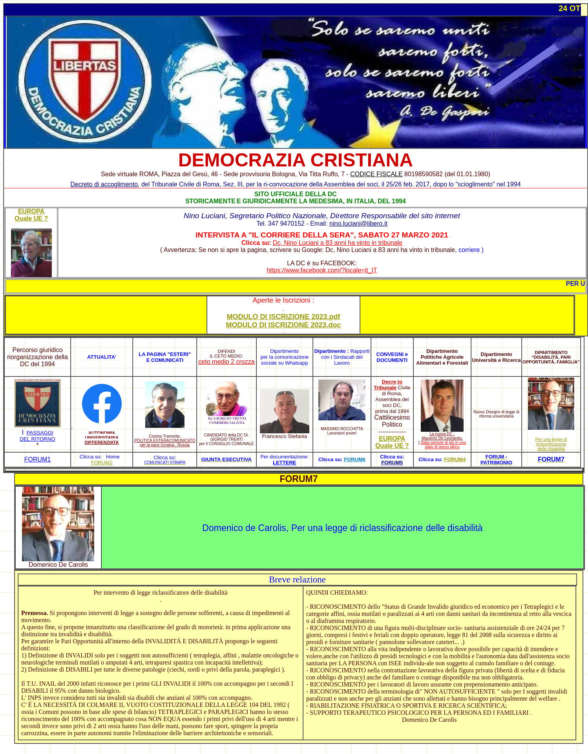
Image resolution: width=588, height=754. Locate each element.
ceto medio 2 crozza (226, 361)
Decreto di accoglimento (104, 184)
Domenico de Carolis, (246, 528)
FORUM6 (354, 459)
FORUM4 (455, 459)
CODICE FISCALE (376, 174)
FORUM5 (392, 463)
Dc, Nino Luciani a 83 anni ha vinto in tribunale (337, 242)
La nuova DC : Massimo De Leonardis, (442, 436)
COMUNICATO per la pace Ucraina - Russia (167, 442)
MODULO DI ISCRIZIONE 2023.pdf (283, 317)
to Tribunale (388, 385)
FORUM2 (102, 463)
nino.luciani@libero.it (358, 223)
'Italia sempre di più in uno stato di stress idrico (443, 444)
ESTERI (179, 354)
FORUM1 (37, 459)
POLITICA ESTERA (151, 440)
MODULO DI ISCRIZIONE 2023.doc (283, 325)
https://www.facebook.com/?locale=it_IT (322, 270)
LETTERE (284, 463)
